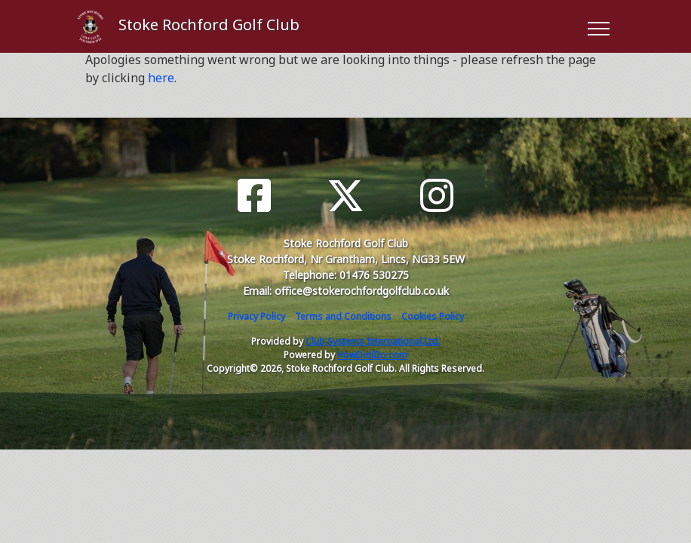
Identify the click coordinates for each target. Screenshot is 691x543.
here (161, 77)
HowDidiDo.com (372, 354)
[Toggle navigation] (598, 26)
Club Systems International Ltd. (373, 341)
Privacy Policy (256, 316)
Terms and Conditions (343, 316)
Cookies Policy (432, 316)
